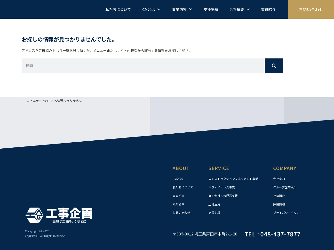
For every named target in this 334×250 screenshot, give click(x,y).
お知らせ (179, 204)
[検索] (274, 65)
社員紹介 (280, 195)
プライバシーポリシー (290, 212)
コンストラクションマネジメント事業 (237, 178)
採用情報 (280, 204)
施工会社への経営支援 (225, 195)
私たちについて (118, 9)
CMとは (151, 9)
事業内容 (182, 9)
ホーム (26, 100)
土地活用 (215, 204)
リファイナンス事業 (223, 187)
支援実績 (211, 9)
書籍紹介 (268, 9)
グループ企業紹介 (286, 187)
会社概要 (240, 9)
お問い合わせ (183, 212)
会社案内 (280, 178)
